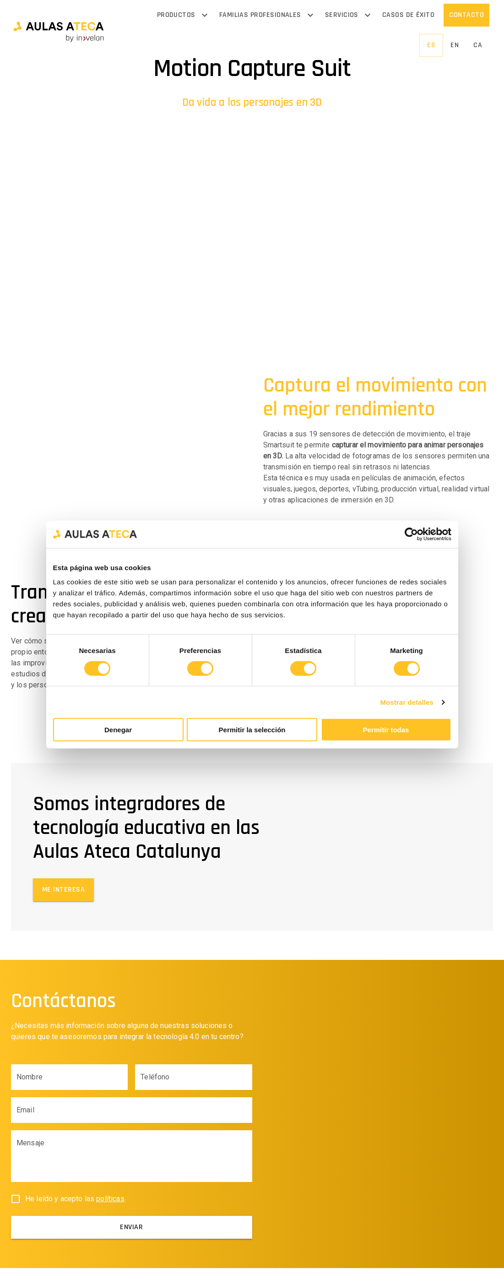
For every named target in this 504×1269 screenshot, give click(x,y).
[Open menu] (204, 15)
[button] (58, 30)
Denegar (118, 730)
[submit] (131, 1228)
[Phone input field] (193, 1078)
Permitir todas (386, 730)
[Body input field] (131, 1161)
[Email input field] (131, 1111)
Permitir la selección (252, 730)
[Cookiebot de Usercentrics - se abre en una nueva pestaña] (411, 534)
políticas (110, 1199)
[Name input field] (69, 1078)
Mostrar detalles (407, 702)
